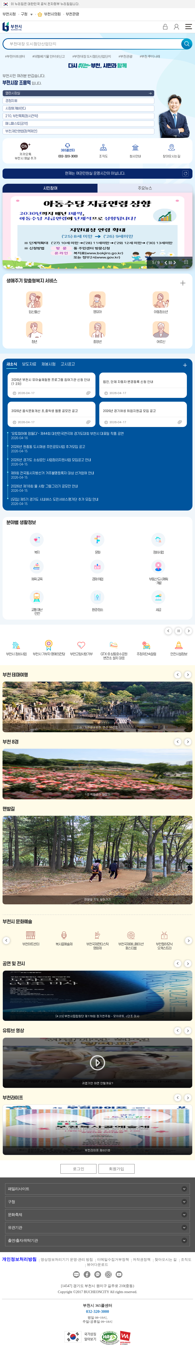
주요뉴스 (145, 188)
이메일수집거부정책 (113, 1259)
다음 (174, 263)
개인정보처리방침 (19, 1259)
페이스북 (87, 1274)
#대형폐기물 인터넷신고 (48, 56)
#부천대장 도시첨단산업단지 (91, 56)
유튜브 (119, 1274)
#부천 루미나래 (150, 56)
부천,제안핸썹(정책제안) (21, 131)
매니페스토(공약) (16, 124)
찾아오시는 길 (166, 1259)
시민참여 (50, 188)
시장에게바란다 (15, 108)
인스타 (108, 1274)
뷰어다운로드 (97, 1265)
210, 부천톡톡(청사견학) (21, 116)
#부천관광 (125, 56)
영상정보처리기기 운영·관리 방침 (67, 1259)
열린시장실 (12, 93)
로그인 (78, 1169)
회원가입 (116, 1169)
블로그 (76, 1274)
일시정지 (178, 631)
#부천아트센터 (15, 56)
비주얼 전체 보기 (186, 262)
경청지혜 (11, 101)
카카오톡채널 (97, 1274)
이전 (165, 263)
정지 (170, 263)
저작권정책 (142, 1259)
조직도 (186, 1259)
